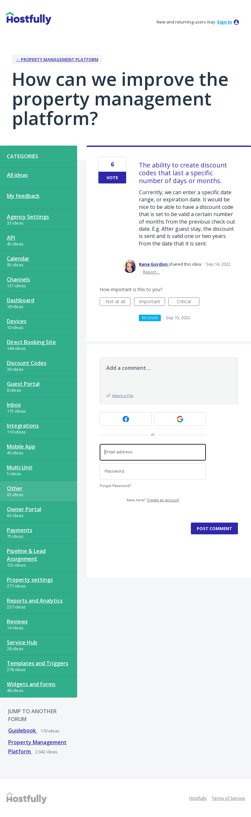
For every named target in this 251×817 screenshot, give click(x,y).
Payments (19, 530)
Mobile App (21, 446)
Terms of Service (228, 798)
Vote (112, 178)
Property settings (30, 579)
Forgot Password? (115, 485)
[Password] (153, 471)
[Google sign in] (180, 419)
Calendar (18, 258)
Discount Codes (26, 363)
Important (152, 302)
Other (15, 488)
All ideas (17, 175)
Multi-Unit (20, 467)
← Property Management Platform (57, 59)
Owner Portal (24, 509)
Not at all (118, 302)
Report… (151, 272)
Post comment (214, 528)
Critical (188, 302)
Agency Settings (28, 216)
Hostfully (198, 798)
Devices (16, 321)
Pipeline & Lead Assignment (26, 554)
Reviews (17, 621)
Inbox (14, 404)
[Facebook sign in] (126, 419)
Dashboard (20, 300)
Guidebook (22, 730)
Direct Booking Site (31, 342)
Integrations (23, 425)
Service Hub (22, 642)
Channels (18, 279)
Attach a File (122, 395)
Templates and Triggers (37, 663)
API (11, 237)
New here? (153, 500)
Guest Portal (23, 383)
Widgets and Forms (31, 684)
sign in (224, 22)
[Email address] (153, 452)
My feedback (23, 195)
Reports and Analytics (35, 600)
